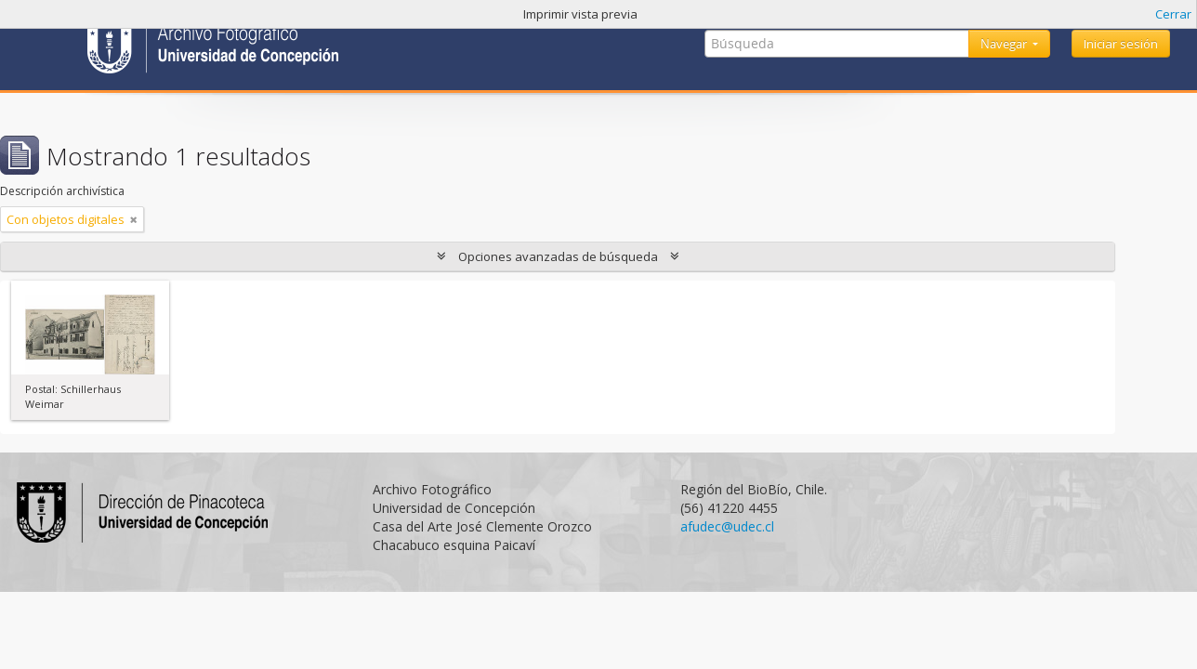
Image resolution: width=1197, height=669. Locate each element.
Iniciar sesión (1121, 43)
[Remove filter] (134, 219)
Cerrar (1173, 14)
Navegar (1005, 43)
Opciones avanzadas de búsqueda (558, 256)
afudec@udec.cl (727, 526)
